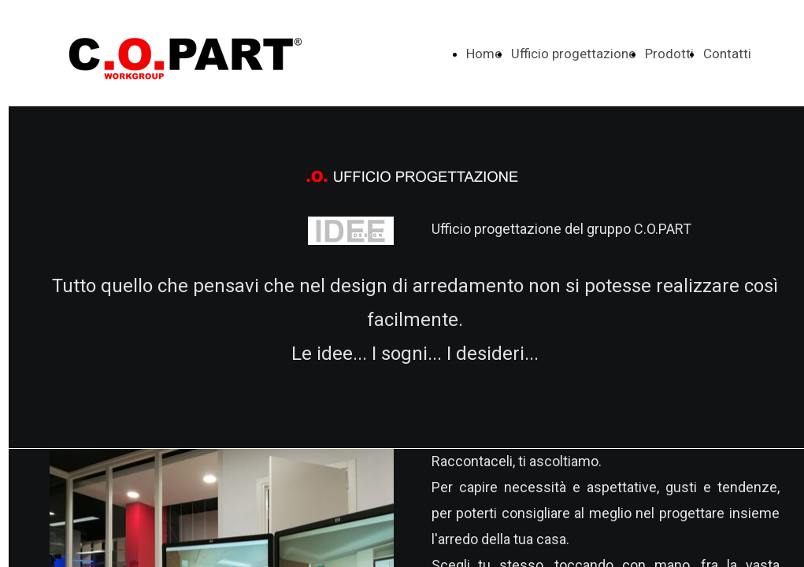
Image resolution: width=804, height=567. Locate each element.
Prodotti (669, 53)
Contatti (727, 53)
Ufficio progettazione (573, 53)
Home (484, 53)
